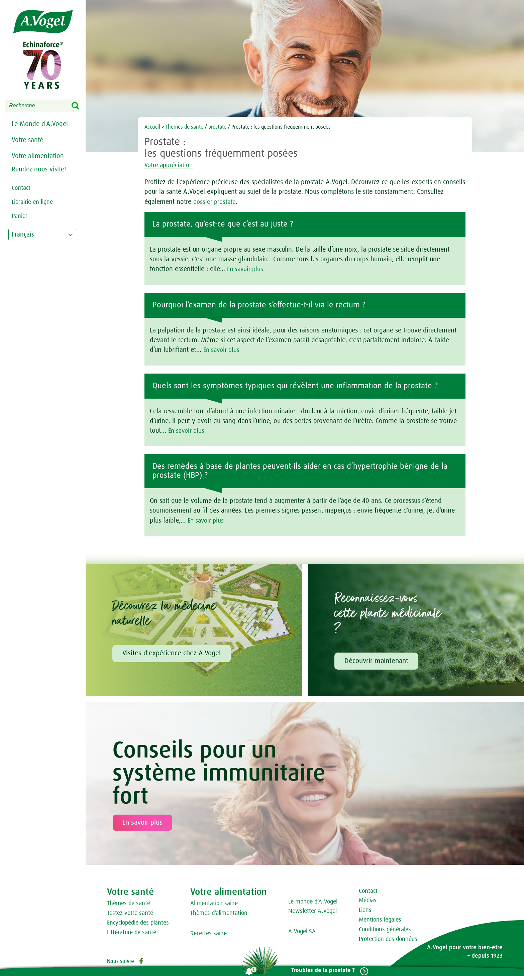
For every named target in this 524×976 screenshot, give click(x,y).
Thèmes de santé (128, 903)
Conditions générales (385, 930)
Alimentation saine (214, 903)
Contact (368, 891)
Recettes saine (208, 934)
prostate (217, 127)
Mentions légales (380, 920)
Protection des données (388, 939)
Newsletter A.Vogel (312, 911)
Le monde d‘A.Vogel (312, 902)
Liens (365, 910)
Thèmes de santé (184, 127)
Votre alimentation (38, 156)
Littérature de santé (131, 933)
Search (79, 106)
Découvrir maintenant (376, 661)
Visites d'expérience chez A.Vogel (171, 653)
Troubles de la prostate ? (321, 970)
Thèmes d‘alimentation (218, 913)
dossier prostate (215, 201)
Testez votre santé (130, 913)
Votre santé (27, 140)
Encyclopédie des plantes (138, 923)
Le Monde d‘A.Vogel (40, 124)
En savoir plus (246, 269)
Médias (368, 900)
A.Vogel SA (302, 932)
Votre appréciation (172, 165)
